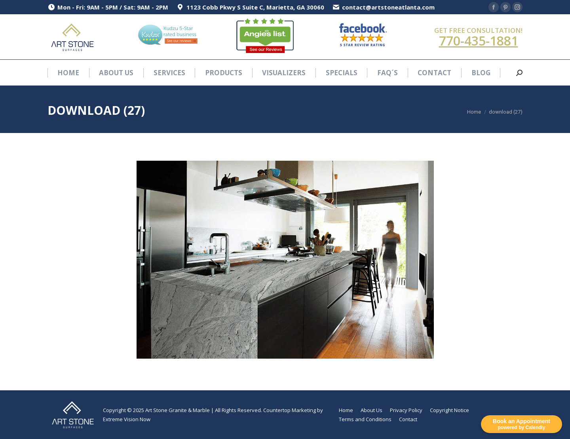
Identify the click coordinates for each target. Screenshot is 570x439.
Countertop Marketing (289, 410)
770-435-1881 (478, 40)
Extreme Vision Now (126, 419)
